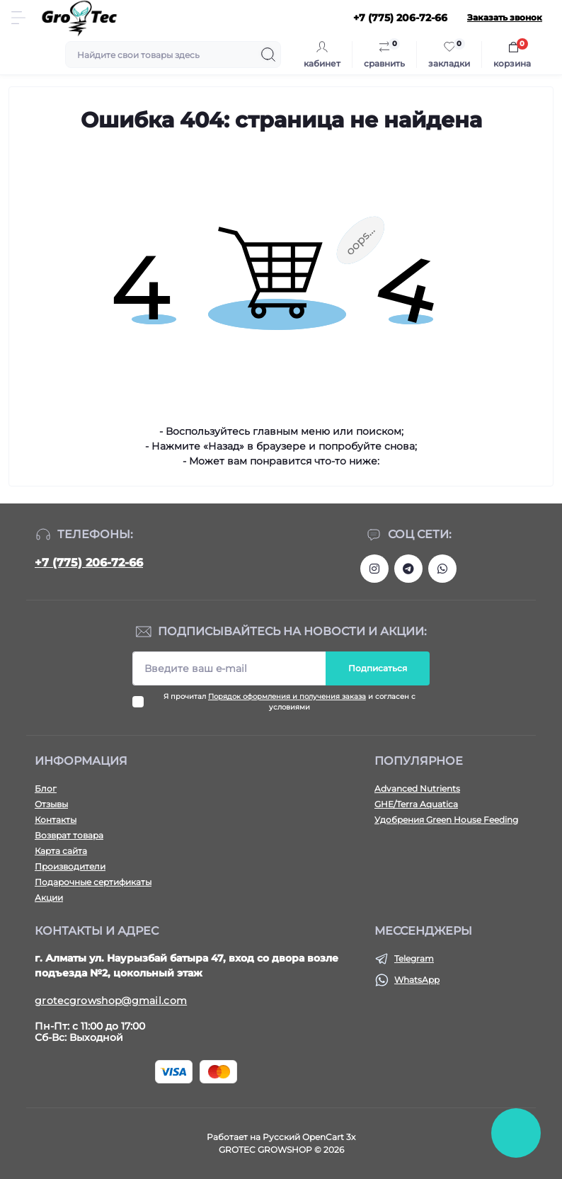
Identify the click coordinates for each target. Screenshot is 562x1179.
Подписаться (377, 668)
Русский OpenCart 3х (309, 1137)
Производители (70, 866)
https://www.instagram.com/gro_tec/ (374, 568)
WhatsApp (417, 979)
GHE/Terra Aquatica (416, 804)
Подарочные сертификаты (93, 882)
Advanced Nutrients (417, 788)
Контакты (55, 819)
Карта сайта (61, 850)
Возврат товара (69, 835)
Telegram (414, 958)
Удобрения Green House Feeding (446, 819)
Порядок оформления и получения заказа (287, 696)
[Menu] (18, 18)
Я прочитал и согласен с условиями (289, 702)
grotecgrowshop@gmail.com (111, 1000)
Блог (46, 788)
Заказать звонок (504, 17)
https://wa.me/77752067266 (442, 568)
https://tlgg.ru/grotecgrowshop (408, 568)
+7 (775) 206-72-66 (89, 562)
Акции (49, 897)
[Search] (268, 54)
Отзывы (51, 804)
